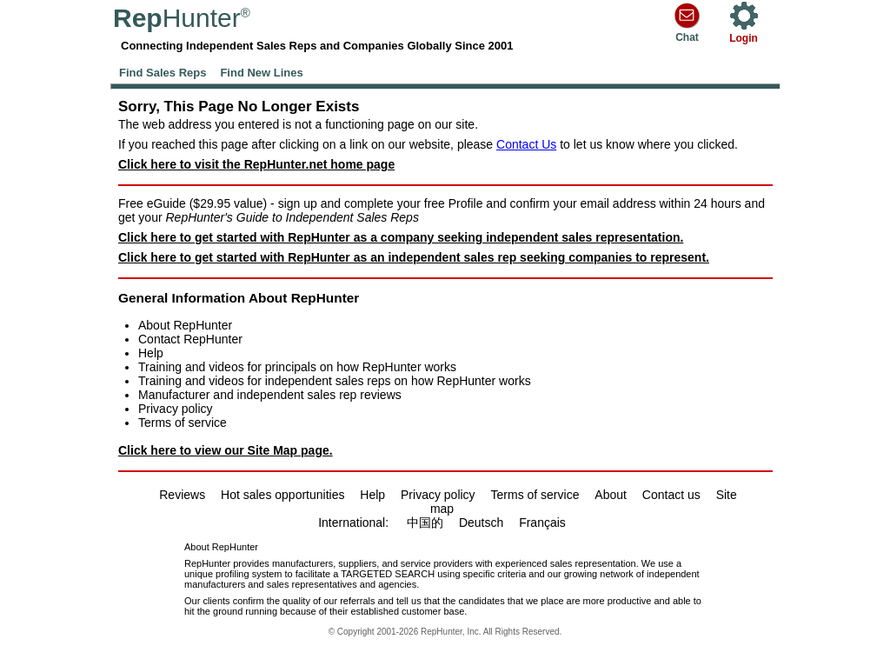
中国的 (425, 522)
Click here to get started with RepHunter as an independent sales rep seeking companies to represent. (413, 257)
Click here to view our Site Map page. (225, 450)
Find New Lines (261, 72)
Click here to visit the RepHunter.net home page (256, 164)
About (610, 495)
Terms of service (182, 422)
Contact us (671, 495)
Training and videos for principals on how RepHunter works (297, 367)
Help (150, 353)
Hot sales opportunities (282, 495)
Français (542, 522)
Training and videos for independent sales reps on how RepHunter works (334, 381)
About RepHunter (185, 325)
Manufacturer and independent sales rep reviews (270, 395)
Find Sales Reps (162, 72)
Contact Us (526, 144)
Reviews (182, 495)
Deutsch (481, 522)
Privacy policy (175, 409)
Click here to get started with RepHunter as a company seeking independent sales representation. (400, 237)
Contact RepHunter (190, 339)
